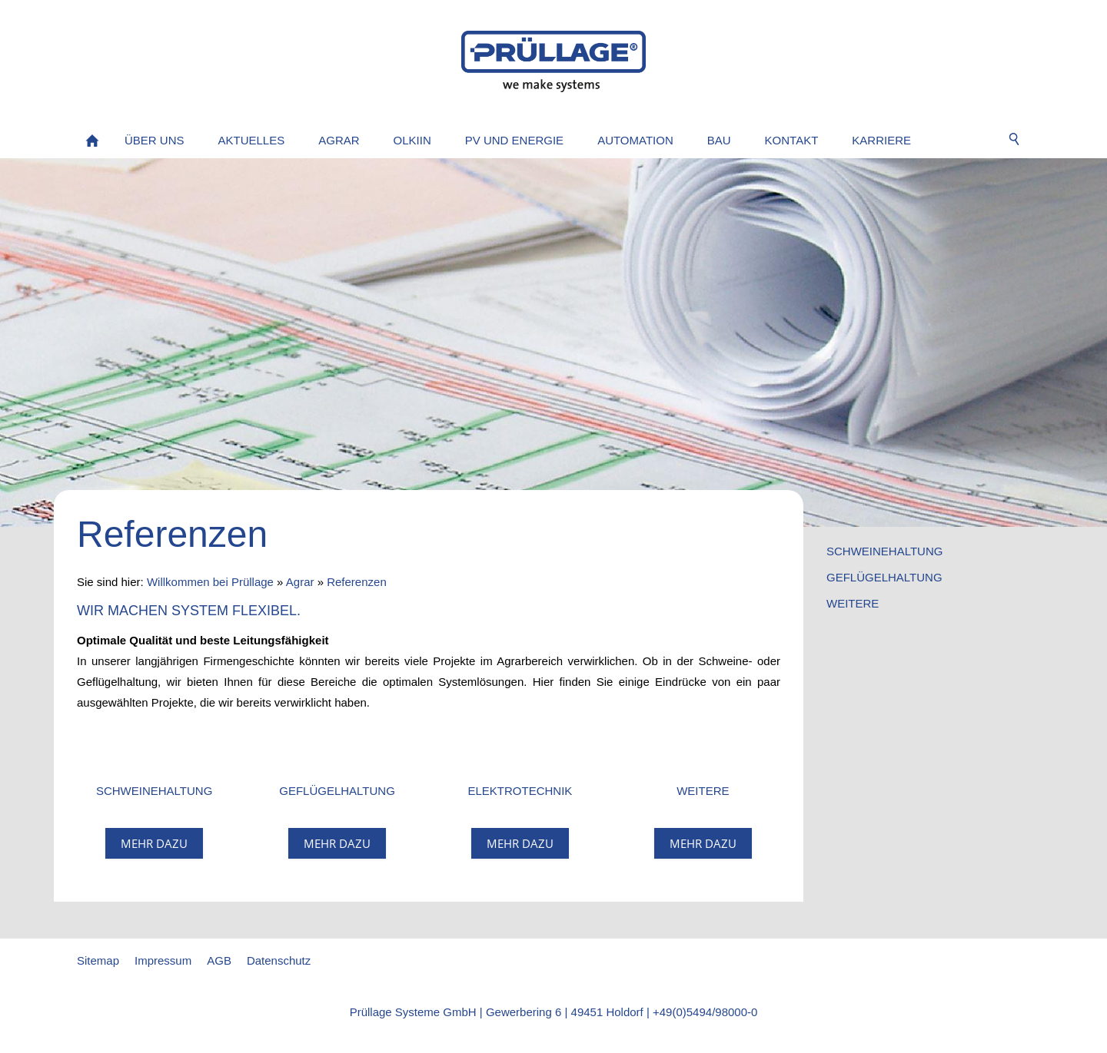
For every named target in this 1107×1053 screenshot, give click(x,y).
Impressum (163, 960)
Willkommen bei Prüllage (210, 581)
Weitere (852, 603)
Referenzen (357, 581)
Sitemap (98, 960)
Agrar (300, 581)
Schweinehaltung (884, 551)
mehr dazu (154, 843)
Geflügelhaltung (884, 577)
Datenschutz (279, 960)
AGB (219, 960)
